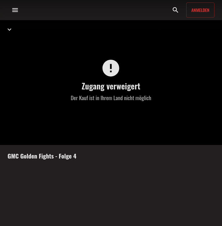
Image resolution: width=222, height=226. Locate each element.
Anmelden (200, 10)
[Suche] (175, 10)
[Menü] (15, 10)
